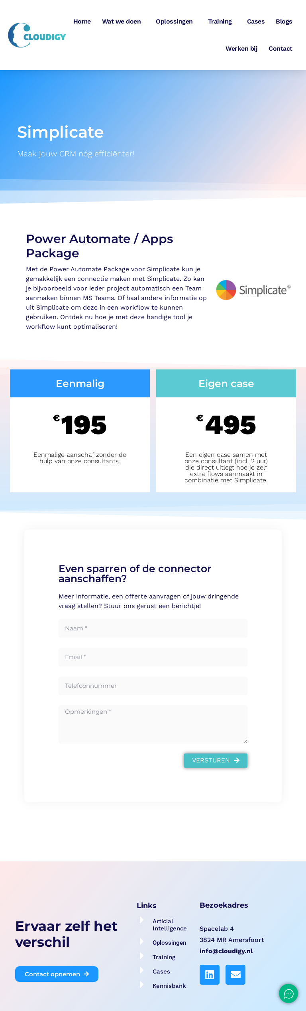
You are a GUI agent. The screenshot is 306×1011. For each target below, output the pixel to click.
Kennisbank (169, 985)
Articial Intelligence (170, 925)
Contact (280, 48)
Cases (256, 21)
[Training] (142, 956)
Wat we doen (123, 22)
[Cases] (142, 970)
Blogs (284, 21)
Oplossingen (176, 22)
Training (222, 22)
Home (82, 21)
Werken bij (241, 48)
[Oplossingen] (142, 941)
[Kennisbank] (142, 984)
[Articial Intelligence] (142, 920)
